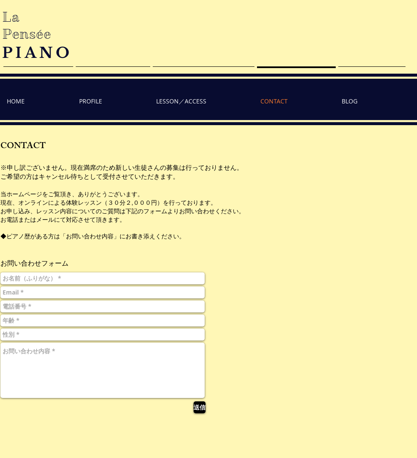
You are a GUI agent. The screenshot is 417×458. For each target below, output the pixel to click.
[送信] (200, 407)
